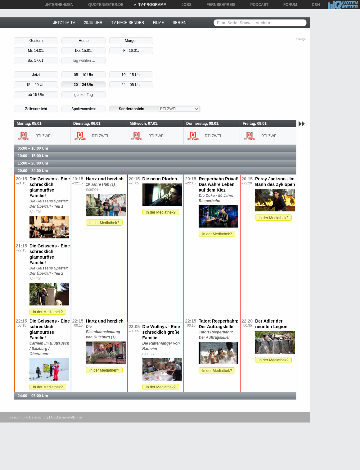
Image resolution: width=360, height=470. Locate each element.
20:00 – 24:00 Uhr (33, 171)
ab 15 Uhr (36, 95)
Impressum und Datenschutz (26, 417)
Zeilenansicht (36, 109)
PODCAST (257, 4)
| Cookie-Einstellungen (66, 417)
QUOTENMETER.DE (103, 4)
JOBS (184, 4)
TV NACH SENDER (127, 22)
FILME (158, 22)
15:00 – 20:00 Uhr (33, 163)
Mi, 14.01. (36, 50)
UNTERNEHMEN (56, 4)
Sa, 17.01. (36, 60)
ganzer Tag (83, 95)
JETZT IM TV (64, 22)
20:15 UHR (93, 22)
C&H (314, 4)
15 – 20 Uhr (36, 85)
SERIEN (180, 22)
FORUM (288, 4)
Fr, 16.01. (131, 50)
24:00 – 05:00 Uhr (33, 396)
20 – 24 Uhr (83, 85)
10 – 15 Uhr (131, 75)
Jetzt (36, 75)
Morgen (131, 40)
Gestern (36, 40)
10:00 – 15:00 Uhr (33, 156)
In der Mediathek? (104, 223)
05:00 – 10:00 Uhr (33, 148)
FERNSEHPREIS (218, 4)
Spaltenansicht (83, 109)
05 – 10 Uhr (83, 75)
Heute (83, 40)
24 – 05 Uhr (131, 85)
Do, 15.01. (83, 50)
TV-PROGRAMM (150, 4)
